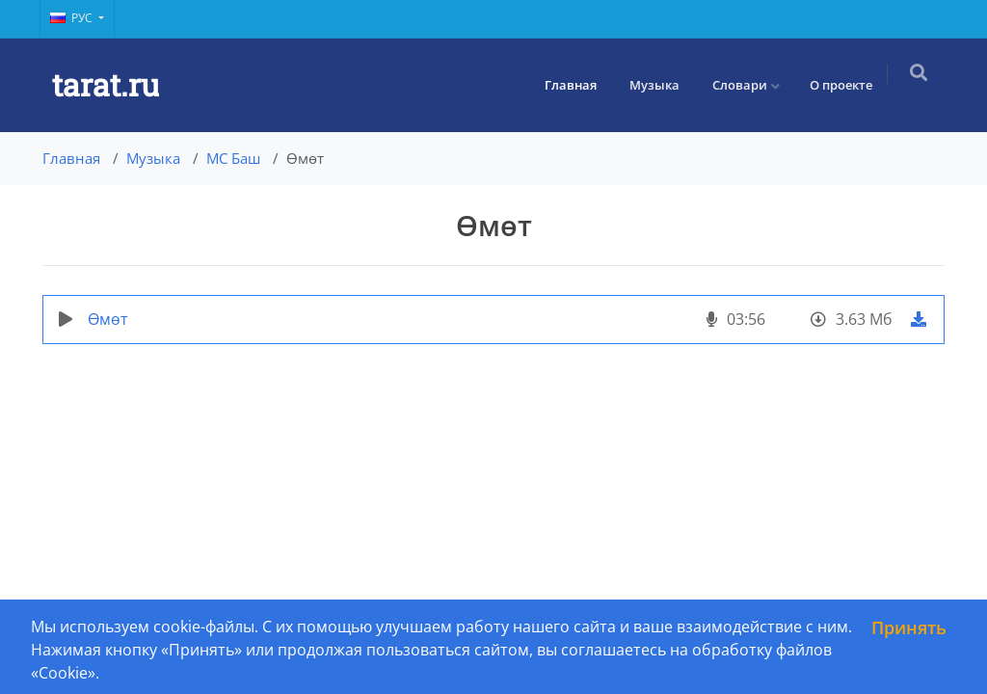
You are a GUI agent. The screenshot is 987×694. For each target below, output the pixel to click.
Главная (578, 84)
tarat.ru (105, 84)
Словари (747, 84)
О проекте (848, 84)
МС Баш (233, 158)
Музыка (662, 84)
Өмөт (108, 319)
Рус (72, 18)
